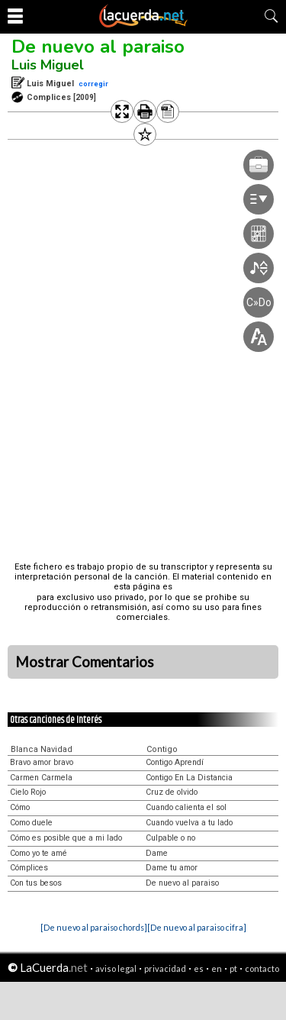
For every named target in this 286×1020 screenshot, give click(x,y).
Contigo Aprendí (175, 762)
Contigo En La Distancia (189, 778)
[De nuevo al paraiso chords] (93, 927)
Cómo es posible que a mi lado (66, 838)
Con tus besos (36, 883)
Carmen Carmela (41, 778)
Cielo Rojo (28, 792)
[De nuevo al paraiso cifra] (196, 927)
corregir (93, 83)
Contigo (162, 749)
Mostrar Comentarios (84, 662)
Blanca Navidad (41, 749)
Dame (157, 853)
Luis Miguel (47, 65)
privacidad (165, 968)
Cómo (20, 807)
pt (233, 968)
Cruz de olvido (172, 792)
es (199, 968)
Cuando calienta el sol (186, 807)
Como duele (31, 823)
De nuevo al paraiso (98, 46)
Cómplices (29, 868)
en (216, 968)
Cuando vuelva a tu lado (189, 823)
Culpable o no (170, 838)
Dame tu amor (172, 868)
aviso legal (116, 968)
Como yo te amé (38, 853)
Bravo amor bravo (41, 762)
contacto (262, 968)
